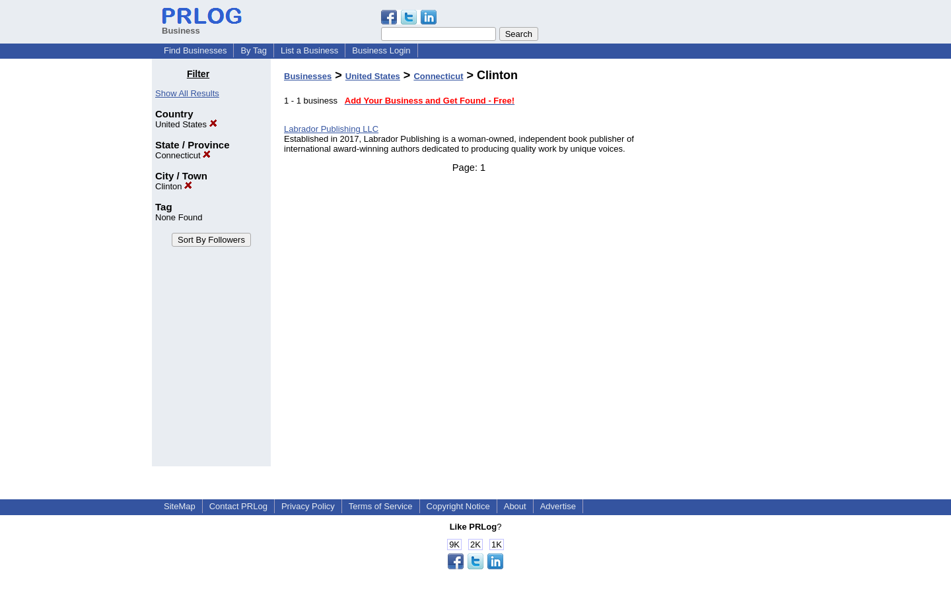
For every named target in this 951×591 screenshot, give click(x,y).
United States (186, 124)
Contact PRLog (238, 506)
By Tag (253, 50)
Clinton (173, 186)
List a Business (309, 50)
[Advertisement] (732, 266)
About (515, 506)
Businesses (308, 76)
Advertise (558, 506)
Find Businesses (195, 50)
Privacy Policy (308, 506)
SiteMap (179, 506)
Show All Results (187, 93)
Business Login (381, 50)
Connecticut (183, 155)
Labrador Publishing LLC (331, 129)
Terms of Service (381, 506)
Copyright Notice (458, 506)
